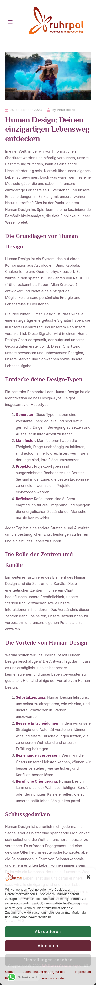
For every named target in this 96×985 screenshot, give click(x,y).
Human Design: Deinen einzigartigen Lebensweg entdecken (47, 130)
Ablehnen (48, 945)
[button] (88, 877)
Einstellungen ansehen (48, 959)
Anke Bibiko (66, 110)
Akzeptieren (48, 931)
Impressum (83, 972)
